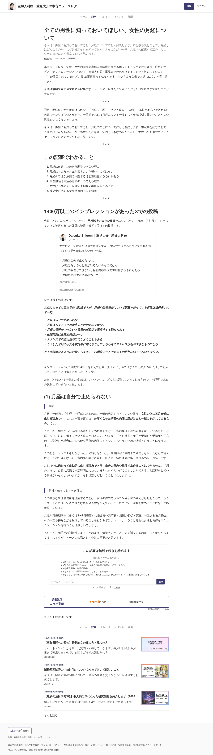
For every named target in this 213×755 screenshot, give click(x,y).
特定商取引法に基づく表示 (76, 745)
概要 (130, 16)
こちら (117, 587)
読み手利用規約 (32, 745)
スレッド (105, 16)
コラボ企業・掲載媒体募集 (118, 745)
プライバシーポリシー (51, 745)
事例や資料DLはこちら (158, 609)
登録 (189, 6)
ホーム (83, 16)
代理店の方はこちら (142, 745)
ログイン (201, 6)
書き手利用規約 (15, 745)
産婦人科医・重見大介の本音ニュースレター (49, 6)
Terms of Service (45, 750)
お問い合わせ (97, 745)
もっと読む (51, 715)
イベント (119, 16)
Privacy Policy (26, 750)
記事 (93, 16)
